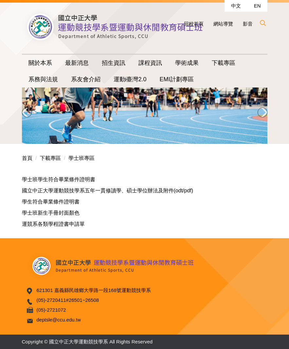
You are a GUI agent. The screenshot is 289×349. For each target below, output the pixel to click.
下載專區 (50, 158)
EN (257, 6)
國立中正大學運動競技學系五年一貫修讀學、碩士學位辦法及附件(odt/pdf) (107, 190)
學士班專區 (81, 158)
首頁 (27, 158)
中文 (236, 6)
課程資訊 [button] (150, 63)
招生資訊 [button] (113, 63)
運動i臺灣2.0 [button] (130, 79)
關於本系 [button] (40, 63)
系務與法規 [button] (43, 79)
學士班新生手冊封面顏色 (51, 213)
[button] (262, 23)
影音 (248, 24)
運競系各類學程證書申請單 (53, 224)
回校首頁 (194, 24)
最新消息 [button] (77, 63)
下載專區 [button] (223, 63)
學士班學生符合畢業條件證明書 (58, 179)
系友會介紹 (85, 79)
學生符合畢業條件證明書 (51, 201)
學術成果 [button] (187, 63)
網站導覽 (223, 24)
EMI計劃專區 (177, 79)
